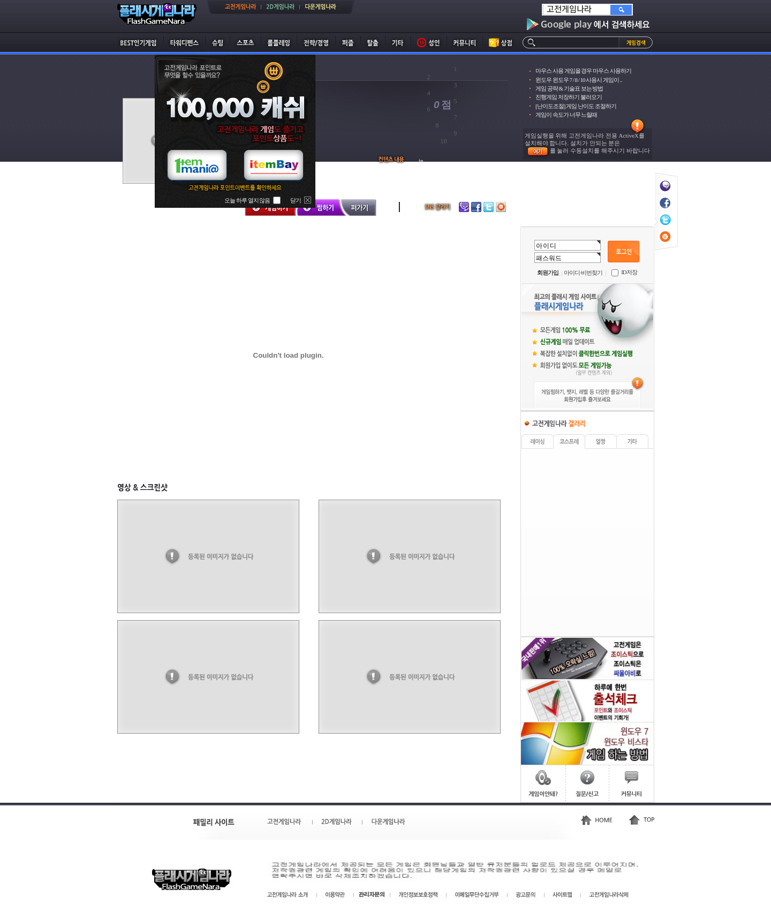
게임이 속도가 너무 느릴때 (566, 114)
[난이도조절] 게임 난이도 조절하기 (575, 106)
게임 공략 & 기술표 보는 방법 (569, 88)
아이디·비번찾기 (583, 272)
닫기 (295, 200)
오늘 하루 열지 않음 (247, 200)
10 (444, 141)
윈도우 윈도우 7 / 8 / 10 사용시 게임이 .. (578, 80)
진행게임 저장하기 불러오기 (568, 97)
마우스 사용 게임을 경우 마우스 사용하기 (583, 70)
